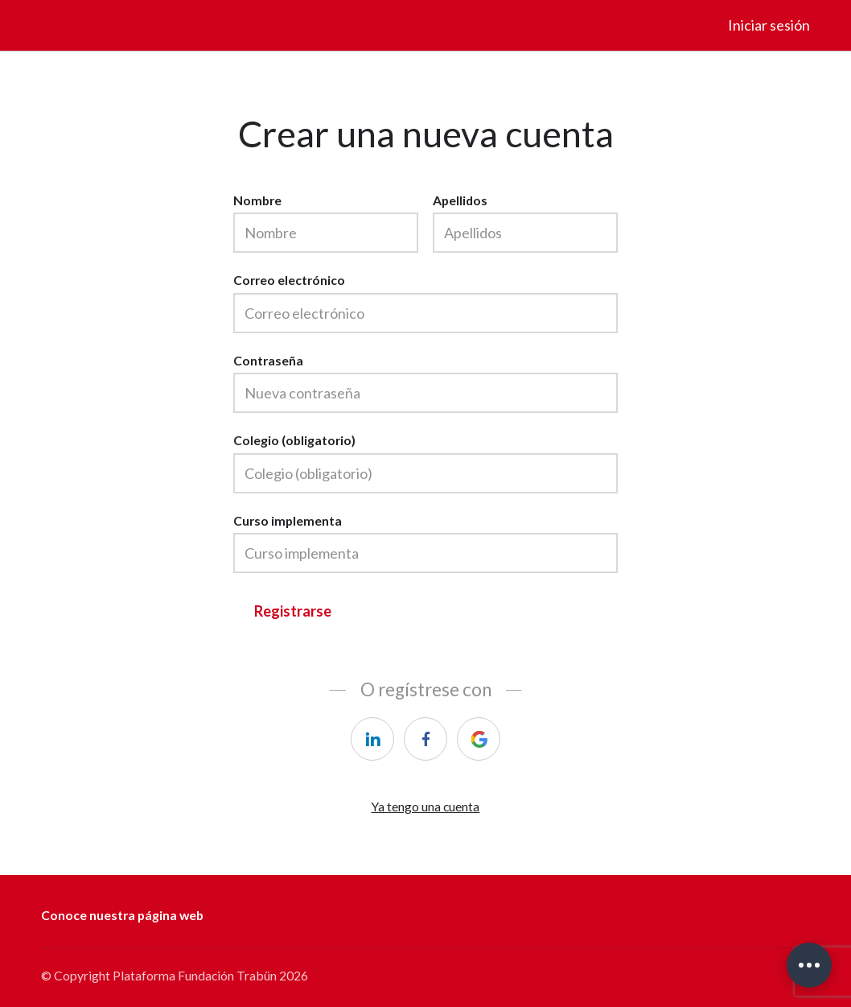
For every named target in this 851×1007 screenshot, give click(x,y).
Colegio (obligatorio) (294, 440)
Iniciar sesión (769, 25)
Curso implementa (287, 520)
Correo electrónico (289, 279)
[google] (478, 739)
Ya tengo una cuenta (425, 806)
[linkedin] (372, 739)
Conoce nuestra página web (122, 914)
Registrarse (292, 611)
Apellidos (460, 200)
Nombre (257, 200)
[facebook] (425, 739)
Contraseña (268, 360)
